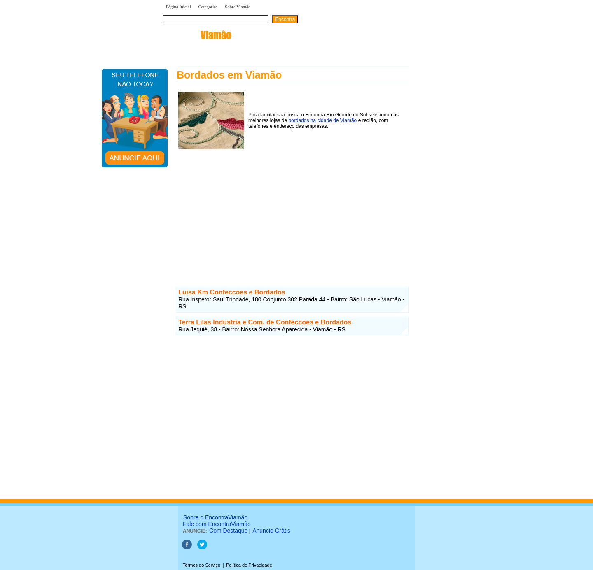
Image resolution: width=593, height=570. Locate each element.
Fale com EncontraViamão (217, 524)
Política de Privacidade (249, 565)
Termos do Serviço (201, 565)
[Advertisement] (292, 209)
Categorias (207, 6)
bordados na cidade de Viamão (322, 120)
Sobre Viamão (237, 6)
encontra (197, 35)
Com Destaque (228, 530)
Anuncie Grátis (271, 530)
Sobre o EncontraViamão (215, 517)
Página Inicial (178, 6)
